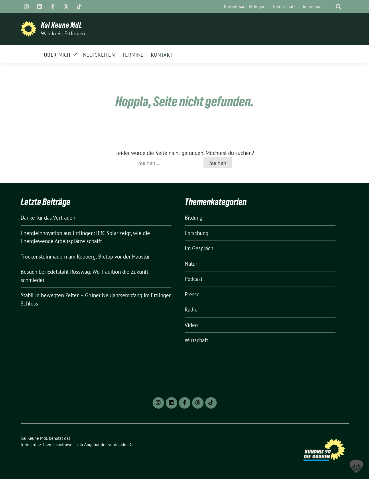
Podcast (193, 278)
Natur (191, 263)
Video (191, 325)
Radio (191, 309)
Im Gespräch (199, 248)
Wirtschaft (196, 340)
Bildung (193, 217)
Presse (192, 294)
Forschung (196, 233)
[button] (356, 466)
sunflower (65, 444)
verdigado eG (120, 444)
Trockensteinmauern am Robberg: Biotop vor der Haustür (85, 256)
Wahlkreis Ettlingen (63, 33)
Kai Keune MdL (61, 25)
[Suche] (330, 6)
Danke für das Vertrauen (48, 217)
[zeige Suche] (338, 6)
